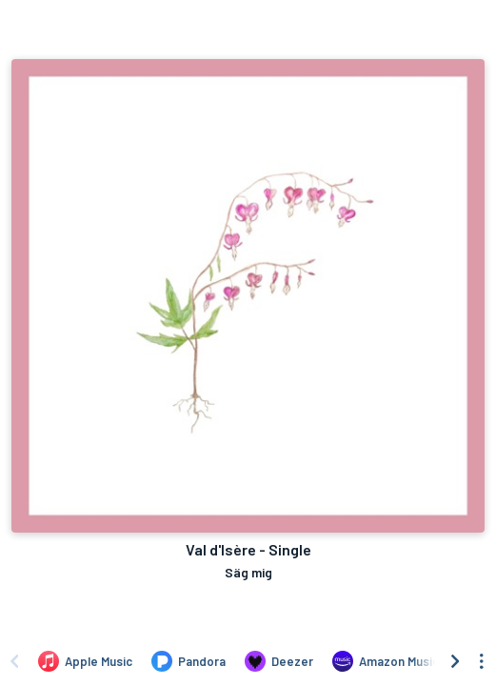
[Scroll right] (455, 661)
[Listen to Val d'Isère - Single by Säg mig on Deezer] (279, 661)
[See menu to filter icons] (481, 661)
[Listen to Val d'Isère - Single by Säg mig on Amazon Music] (385, 661)
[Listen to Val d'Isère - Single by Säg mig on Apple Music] (85, 661)
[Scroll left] (14, 661)
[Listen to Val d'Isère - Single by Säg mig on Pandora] (188, 661)
